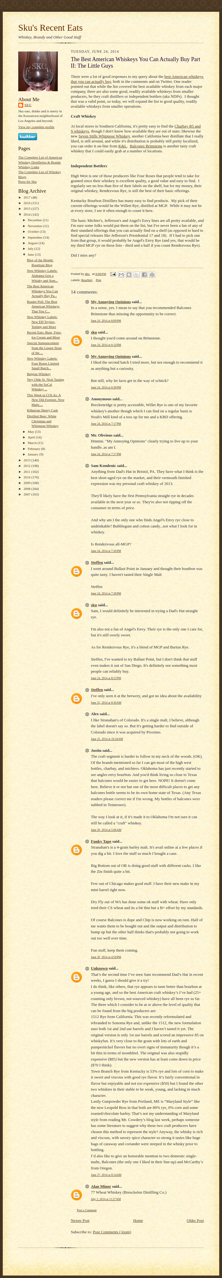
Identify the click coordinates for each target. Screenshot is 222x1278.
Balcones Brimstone (146, 146)
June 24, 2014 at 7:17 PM (106, 423)
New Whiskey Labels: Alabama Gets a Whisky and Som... (42, 275)
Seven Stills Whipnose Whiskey (104, 136)
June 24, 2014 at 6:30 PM (106, 387)
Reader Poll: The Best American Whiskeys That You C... (43, 306)
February (34, 449)
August (33, 243)
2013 (27, 460)
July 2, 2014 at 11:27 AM (106, 1199)
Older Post (195, 1220)
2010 (27, 477)
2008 (27, 489)
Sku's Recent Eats (50, 28)
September (36, 237)
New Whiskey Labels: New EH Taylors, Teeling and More (42, 321)
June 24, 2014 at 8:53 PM (106, 678)
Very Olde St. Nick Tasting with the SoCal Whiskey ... (45, 384)
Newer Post (80, 1220)
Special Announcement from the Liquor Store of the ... (44, 347)
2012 (27, 466)
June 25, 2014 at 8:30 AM (106, 702)
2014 (27, 214)
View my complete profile (36, 127)
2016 (27, 203)
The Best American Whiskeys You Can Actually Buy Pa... (42, 291)
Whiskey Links (28, 167)
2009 (27, 483)
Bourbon (86, 280)
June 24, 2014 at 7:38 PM (106, 593)
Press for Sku (27, 181)
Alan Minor (101, 1186)
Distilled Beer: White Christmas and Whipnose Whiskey (43, 421)
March (33, 443)
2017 (27, 197)
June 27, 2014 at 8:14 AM (106, 1175)
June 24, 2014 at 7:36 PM (106, 551)
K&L (122, 146)
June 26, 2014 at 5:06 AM (106, 830)
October (34, 231)
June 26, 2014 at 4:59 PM (106, 957)
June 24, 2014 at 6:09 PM (106, 320)
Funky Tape (101, 841)
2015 (27, 208)
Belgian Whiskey (39, 374)
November (35, 226)
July (31, 248)
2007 (27, 494)
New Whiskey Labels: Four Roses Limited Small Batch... (43, 363)
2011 (27, 471)
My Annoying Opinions (111, 301)
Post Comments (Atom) (112, 1232)
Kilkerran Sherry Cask (42, 410)
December (35, 220)
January (34, 454)
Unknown (99, 968)
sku (28, 105)
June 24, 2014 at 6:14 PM (106, 345)
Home (138, 1220)
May (31, 431)
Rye (98, 280)
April (32, 437)
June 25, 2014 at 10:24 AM (107, 739)
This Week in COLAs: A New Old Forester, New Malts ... (45, 399)
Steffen (97, 562)
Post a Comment (87, 1210)
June (31, 254)
